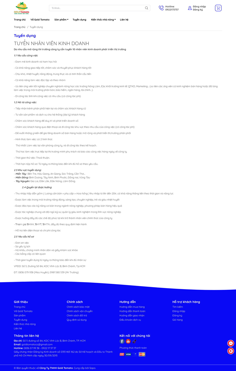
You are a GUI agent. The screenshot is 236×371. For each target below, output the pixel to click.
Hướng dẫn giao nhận (132, 315)
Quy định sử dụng (77, 319)
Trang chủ (20, 19)
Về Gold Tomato (40, 19)
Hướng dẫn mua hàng (132, 306)
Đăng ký (198, 9)
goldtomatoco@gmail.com (37, 344)
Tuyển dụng (79, 19)
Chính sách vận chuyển (80, 311)
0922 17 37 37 (48, 348)
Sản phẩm (62, 20)
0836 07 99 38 (31, 348)
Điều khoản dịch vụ (130, 319)
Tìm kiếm (177, 306)
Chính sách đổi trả (77, 315)
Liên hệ (124, 19)
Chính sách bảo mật (78, 306)
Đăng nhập (199, 6)
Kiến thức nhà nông (104, 20)
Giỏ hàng (177, 319)
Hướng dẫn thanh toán (132, 311)
